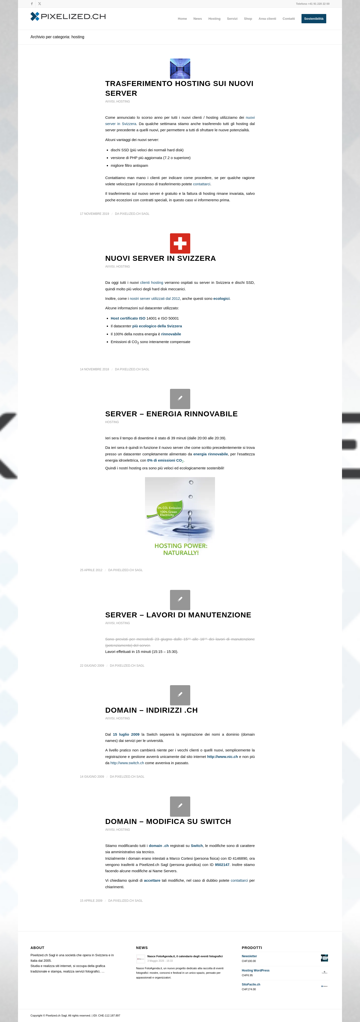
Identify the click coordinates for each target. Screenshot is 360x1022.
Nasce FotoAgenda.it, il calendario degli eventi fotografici (185, 956)
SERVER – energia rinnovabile (171, 414)
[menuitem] (182, 19)
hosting (123, 101)
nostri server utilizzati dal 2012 (155, 298)
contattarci (201, 184)
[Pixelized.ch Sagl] (68, 19)
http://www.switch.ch (127, 763)
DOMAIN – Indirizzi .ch (151, 710)
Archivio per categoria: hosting (57, 37)
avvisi (110, 101)
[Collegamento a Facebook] (32, 4)
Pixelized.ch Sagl (135, 214)
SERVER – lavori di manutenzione (178, 615)
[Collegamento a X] (39, 4)
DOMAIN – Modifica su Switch (168, 821)
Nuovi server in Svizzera (160, 258)
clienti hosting (151, 282)
